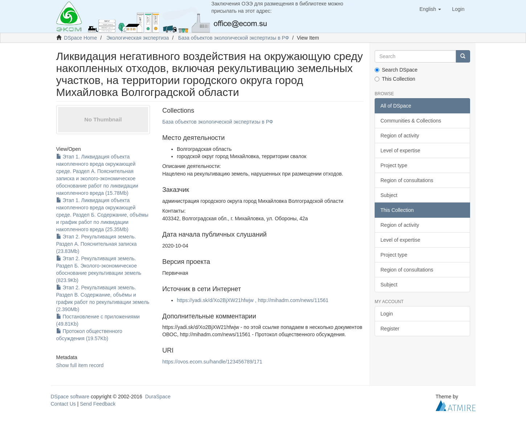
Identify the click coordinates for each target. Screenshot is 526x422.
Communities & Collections (410, 121)
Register (389, 328)
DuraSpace (158, 396)
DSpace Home (80, 38)
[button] (430, 9)
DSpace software (70, 396)
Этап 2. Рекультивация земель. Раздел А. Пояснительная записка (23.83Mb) (96, 244)
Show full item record (80, 365)
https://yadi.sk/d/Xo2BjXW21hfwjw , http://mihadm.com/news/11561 (253, 300)
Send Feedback (97, 404)
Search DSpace (396, 70)
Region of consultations (406, 180)
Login (386, 314)
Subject (388, 195)
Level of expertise (400, 150)
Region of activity (399, 135)
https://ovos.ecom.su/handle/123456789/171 (212, 362)
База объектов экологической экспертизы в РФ (233, 38)
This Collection (395, 79)
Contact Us (63, 404)
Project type (393, 165)
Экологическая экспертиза (137, 38)
